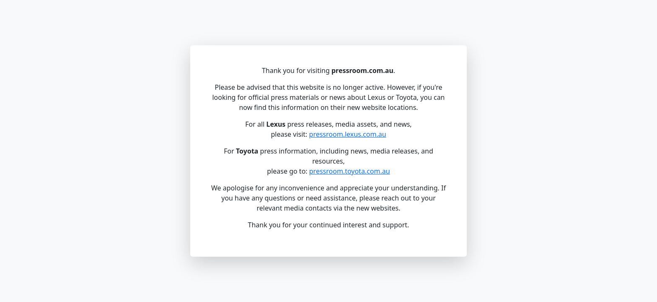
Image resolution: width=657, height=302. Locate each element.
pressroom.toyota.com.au (349, 171)
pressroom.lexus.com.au (347, 134)
